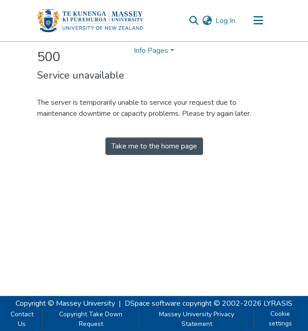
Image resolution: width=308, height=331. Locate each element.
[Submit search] (193, 20)
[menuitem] (207, 20)
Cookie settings (280, 318)
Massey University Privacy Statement (196, 319)
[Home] (90, 20)
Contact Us (22, 319)
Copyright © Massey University (65, 303)
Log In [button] (225, 21)
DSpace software (153, 303)
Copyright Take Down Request (90, 319)
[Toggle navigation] (258, 20)
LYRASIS (278, 303)
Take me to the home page (154, 146)
